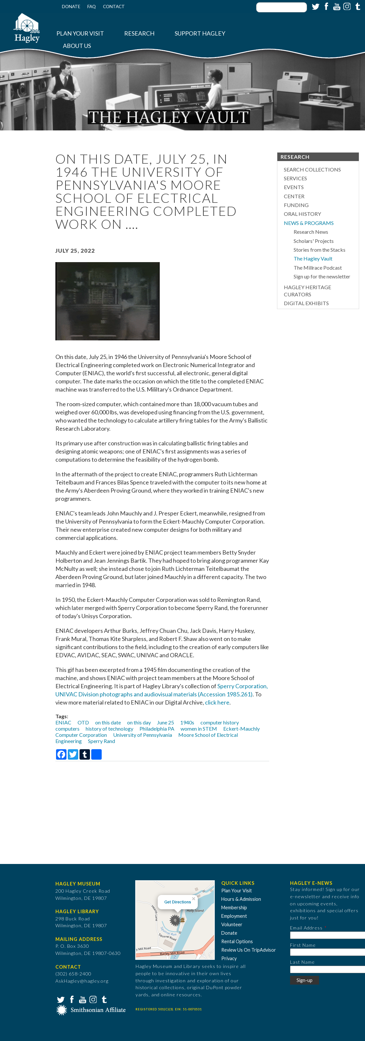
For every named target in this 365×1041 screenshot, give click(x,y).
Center (294, 196)
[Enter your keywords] (281, 7)
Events (294, 187)
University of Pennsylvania (142, 735)
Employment (234, 916)
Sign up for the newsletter (322, 276)
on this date (108, 722)
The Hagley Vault (313, 258)
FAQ (91, 6)
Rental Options (237, 941)
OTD (83, 722)
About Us (77, 45)
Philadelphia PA (156, 728)
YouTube (336, 6)
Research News (311, 232)
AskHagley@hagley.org (82, 981)
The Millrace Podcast (318, 267)
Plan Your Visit (80, 33)
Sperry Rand (101, 741)
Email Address (306, 927)
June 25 (165, 722)
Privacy (229, 958)
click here (217, 702)
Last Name (302, 962)
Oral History (302, 214)
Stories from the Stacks (319, 249)
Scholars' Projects (314, 241)
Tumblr (357, 6)
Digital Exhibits (306, 303)
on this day (139, 722)
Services (295, 178)
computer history (219, 722)
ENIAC (63, 722)
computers (67, 728)
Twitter (315, 6)
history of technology (109, 728)
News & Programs (309, 223)
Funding (296, 205)
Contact (114, 6)
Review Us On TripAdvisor (248, 950)
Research (139, 33)
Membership (234, 907)
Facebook (325, 6)
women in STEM (199, 728)
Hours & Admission (241, 899)
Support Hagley (200, 33)
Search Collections (312, 169)
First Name (303, 945)
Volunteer (231, 924)
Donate (71, 6)
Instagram (346, 6)
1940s (187, 722)
